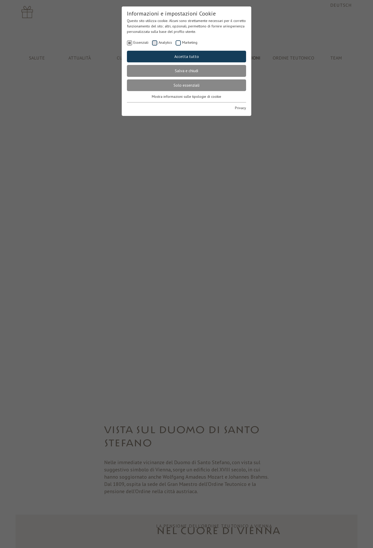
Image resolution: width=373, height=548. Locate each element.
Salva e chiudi (186, 70)
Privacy (240, 108)
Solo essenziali (186, 85)
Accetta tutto (186, 56)
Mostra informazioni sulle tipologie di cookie (186, 96)
